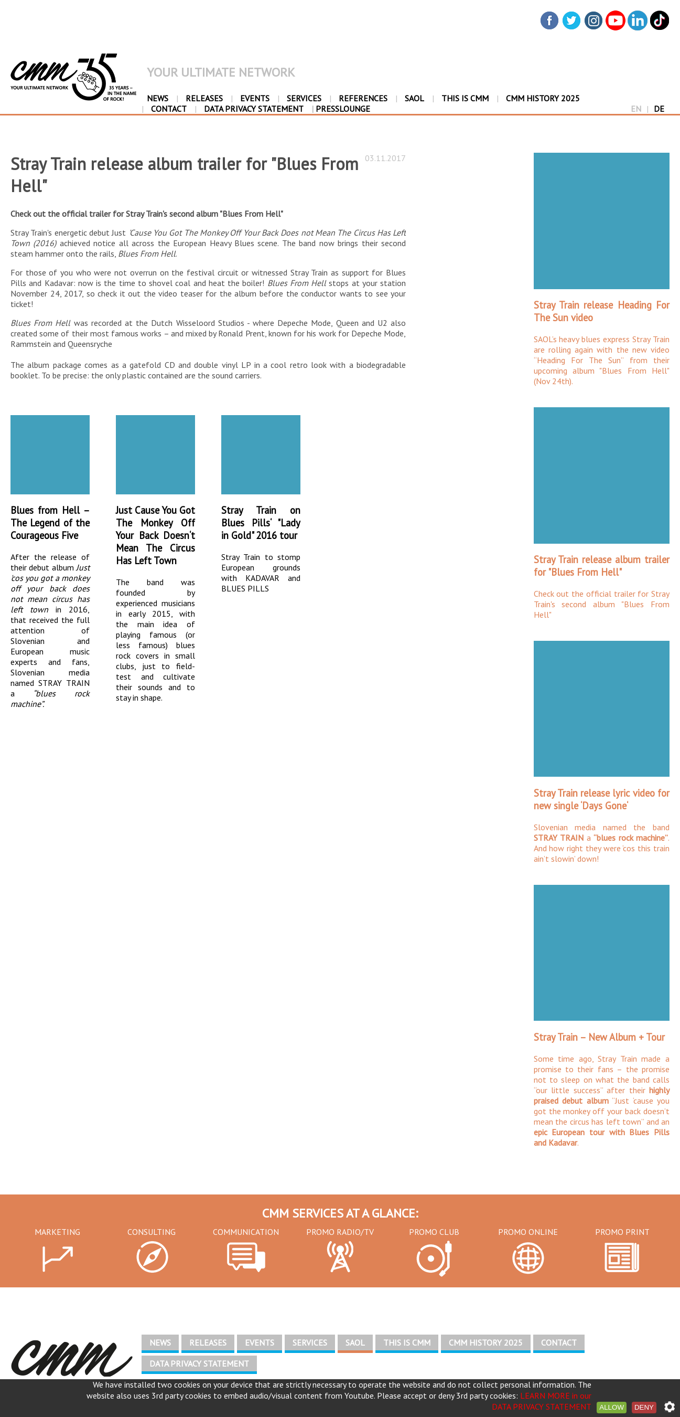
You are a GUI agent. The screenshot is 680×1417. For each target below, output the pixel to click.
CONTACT (169, 108)
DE (659, 108)
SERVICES (304, 98)
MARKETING (57, 1231)
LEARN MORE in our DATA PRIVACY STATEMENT (541, 1401)
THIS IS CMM (465, 98)
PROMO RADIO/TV (340, 1231)
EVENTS (254, 98)
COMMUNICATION (246, 1231)
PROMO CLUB (434, 1231)
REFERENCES (363, 98)
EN (636, 108)
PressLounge (340, 108)
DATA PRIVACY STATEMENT (254, 108)
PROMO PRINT (622, 1231)
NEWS (157, 98)
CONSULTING (151, 1231)
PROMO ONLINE (528, 1231)
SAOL (414, 98)
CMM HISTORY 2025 (543, 98)
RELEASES (204, 98)
